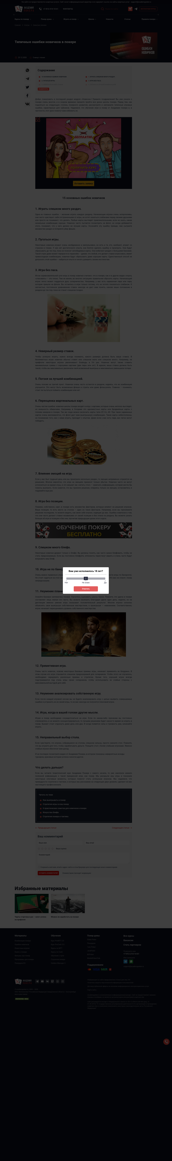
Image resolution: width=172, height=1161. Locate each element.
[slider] (86, 578)
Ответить (86, 589)
